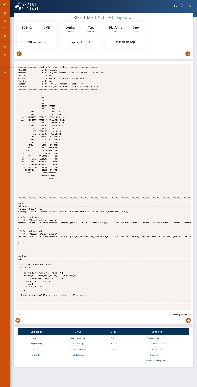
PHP (115, 32)
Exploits (36, 338)
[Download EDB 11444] (82, 42)
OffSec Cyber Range (157, 349)
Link (189, 315)
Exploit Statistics (78, 355)
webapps (91, 32)
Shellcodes (36, 355)
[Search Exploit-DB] (190, 6)
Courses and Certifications (156, 338)
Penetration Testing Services (156, 361)
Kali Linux (113, 344)
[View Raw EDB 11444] (90, 42)
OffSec (113, 338)
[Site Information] (182, 6)
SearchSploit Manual (78, 349)
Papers (36, 349)
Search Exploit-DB (78, 338)
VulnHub (113, 349)
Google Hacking (36, 344)
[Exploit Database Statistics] (176, 6)
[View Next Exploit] (187, 53)
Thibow (71, 32)
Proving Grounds (156, 355)
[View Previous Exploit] (19, 53)
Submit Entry (78, 344)
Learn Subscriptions (157, 344)
